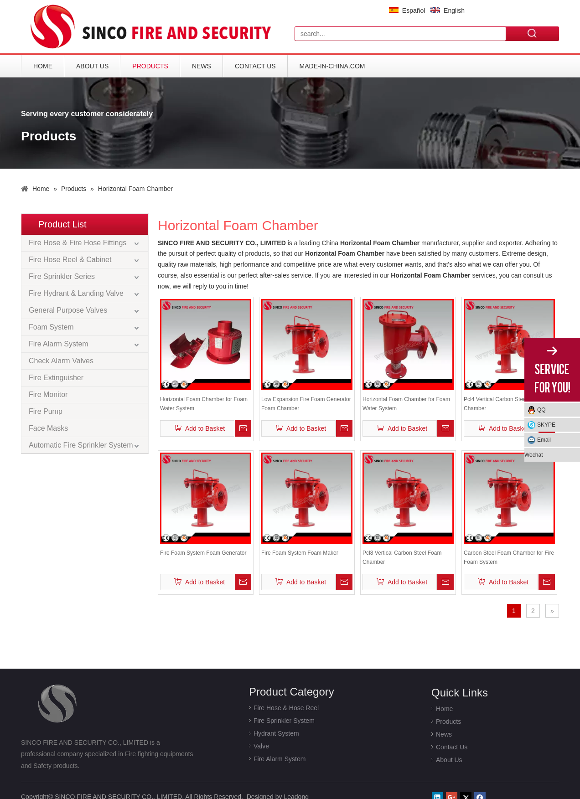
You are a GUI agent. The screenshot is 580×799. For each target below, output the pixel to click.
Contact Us (255, 66)
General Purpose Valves (68, 310)
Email (544, 440)
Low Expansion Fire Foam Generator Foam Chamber (306, 404)
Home (42, 66)
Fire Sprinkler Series (62, 276)
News (201, 66)
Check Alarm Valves (61, 361)
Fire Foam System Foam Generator (203, 553)
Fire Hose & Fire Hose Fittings (77, 243)
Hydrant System (276, 733)
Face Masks (48, 428)
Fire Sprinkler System (284, 720)
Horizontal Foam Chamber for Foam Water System (204, 404)
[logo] (153, 27)
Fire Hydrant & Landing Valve (76, 293)
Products (150, 66)
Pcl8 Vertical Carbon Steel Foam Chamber (401, 557)
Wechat (533, 455)
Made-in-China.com (332, 66)
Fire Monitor (48, 394)
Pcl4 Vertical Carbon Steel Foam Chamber (503, 404)
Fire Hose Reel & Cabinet (70, 259)
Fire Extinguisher (56, 377)
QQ (541, 410)
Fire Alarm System (58, 344)
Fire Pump (45, 411)
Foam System (51, 327)
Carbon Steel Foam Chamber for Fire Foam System (509, 557)
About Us (92, 66)
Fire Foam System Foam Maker (299, 553)
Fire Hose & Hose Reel (286, 707)
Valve (261, 746)
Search (532, 33)
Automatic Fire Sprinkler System (81, 445)
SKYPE (546, 425)
